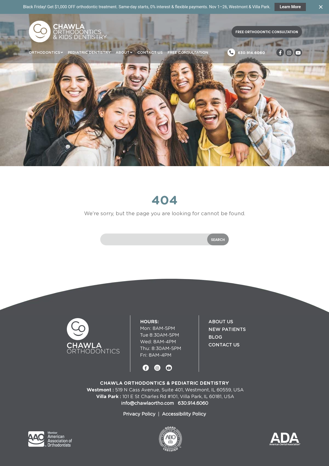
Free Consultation (188, 52)
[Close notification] (321, 7)
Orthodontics (44, 52)
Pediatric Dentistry (89, 52)
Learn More (290, 6)
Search (218, 239)
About (123, 52)
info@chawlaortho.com (148, 403)
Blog (215, 337)
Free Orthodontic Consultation (266, 31)
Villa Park (107, 396)
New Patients (227, 329)
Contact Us (150, 52)
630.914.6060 (251, 52)
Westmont (99, 389)
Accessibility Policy (184, 414)
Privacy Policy (139, 414)
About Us (220, 321)
